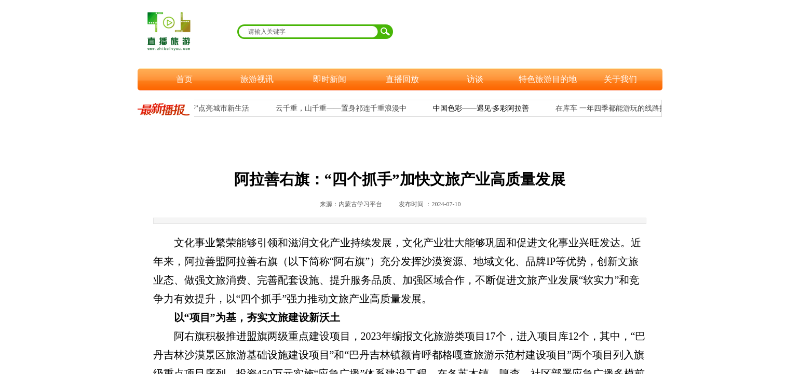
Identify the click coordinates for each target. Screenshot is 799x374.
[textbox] (308, 31)
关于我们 (620, 79)
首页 (184, 79)
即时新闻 (329, 79)
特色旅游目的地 (548, 79)
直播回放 (402, 79)
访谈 (475, 79)
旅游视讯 (257, 79)
